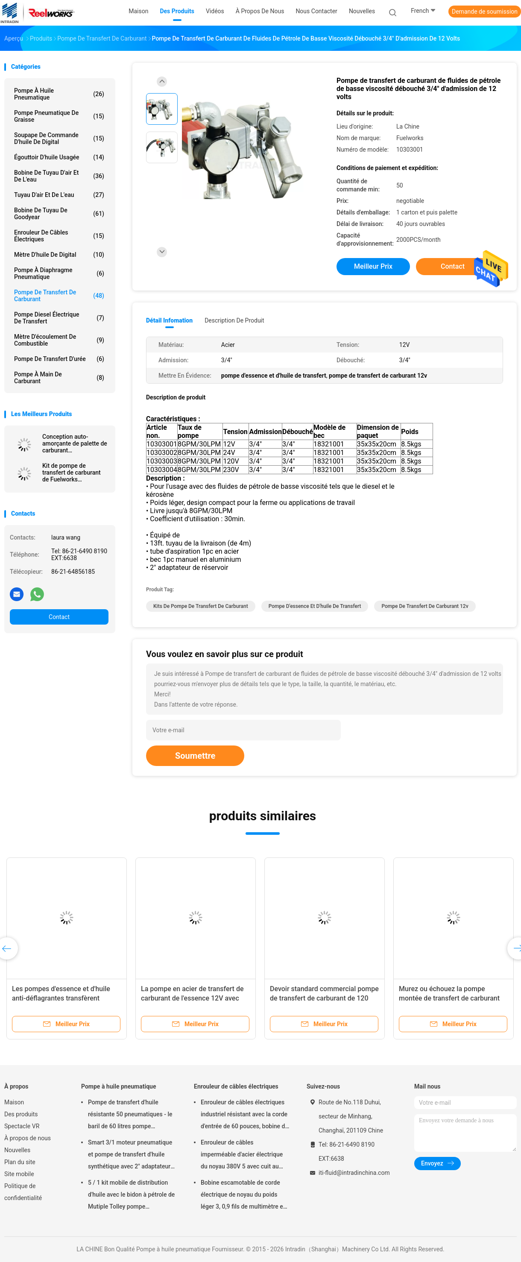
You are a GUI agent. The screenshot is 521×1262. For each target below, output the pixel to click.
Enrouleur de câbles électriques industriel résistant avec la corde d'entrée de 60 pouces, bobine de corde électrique (244, 1115)
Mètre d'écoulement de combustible (59, 340)
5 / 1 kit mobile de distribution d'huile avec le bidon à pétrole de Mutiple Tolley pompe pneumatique (131, 1195)
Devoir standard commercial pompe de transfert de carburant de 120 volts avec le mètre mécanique (324, 998)
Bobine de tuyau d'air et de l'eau (59, 176)
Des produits (21, 1114)
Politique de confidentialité (23, 1192)
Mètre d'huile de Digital (59, 254)
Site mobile (19, 1174)
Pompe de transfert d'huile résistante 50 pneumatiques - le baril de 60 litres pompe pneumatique (130, 1115)
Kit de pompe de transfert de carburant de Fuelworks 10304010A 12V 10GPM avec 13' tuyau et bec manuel (74, 472)
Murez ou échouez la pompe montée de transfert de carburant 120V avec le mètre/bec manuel (449, 998)
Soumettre (195, 756)
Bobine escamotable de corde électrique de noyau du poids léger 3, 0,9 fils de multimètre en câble (244, 1195)
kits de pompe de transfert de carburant (200, 606)
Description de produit (234, 320)
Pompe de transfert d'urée (59, 359)
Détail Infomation (169, 320)
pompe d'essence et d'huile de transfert (315, 606)
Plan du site (19, 1162)
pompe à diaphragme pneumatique (59, 273)
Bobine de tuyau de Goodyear (59, 213)
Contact (59, 616)
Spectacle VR (21, 1126)
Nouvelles (17, 1150)
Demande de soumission (485, 11)
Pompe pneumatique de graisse (59, 116)
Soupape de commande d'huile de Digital (59, 138)
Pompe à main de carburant (59, 377)
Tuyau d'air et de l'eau (59, 195)
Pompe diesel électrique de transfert (59, 318)
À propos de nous (27, 1138)
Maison (14, 1102)
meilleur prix (373, 266)
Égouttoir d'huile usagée (59, 157)
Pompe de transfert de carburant (59, 295)
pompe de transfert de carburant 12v (424, 606)
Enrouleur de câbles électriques (59, 236)
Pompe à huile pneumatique (59, 94)
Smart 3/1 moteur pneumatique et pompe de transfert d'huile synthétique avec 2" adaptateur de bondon (130, 1155)
